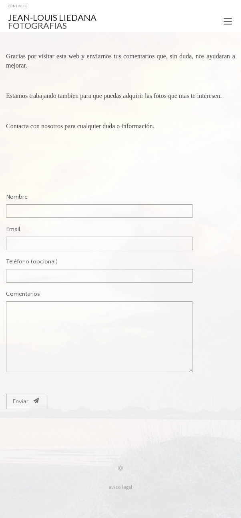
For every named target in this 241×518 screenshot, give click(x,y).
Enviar (25, 401)
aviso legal (120, 487)
